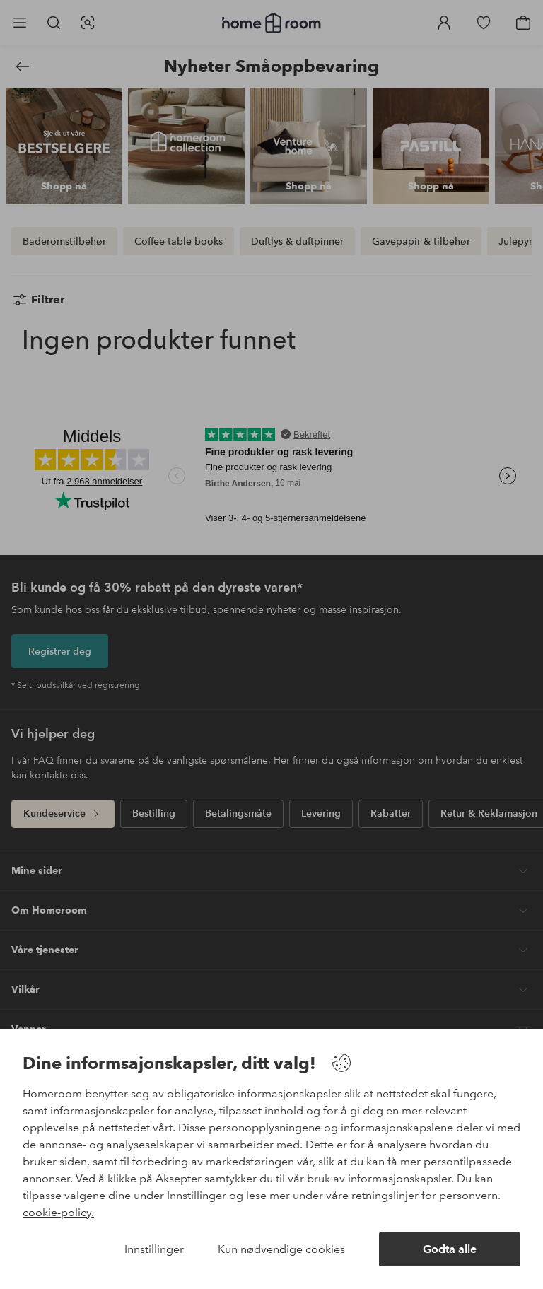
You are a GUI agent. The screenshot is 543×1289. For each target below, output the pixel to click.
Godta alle (450, 1249)
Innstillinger (154, 1249)
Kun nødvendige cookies (281, 1249)
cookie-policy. (58, 1212)
